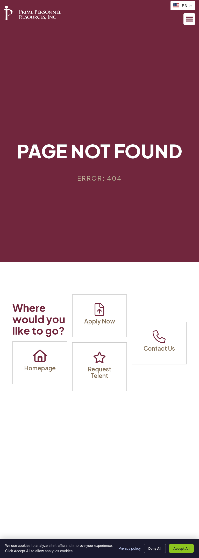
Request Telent (99, 372)
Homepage (40, 368)
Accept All (181, 548)
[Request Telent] (99, 357)
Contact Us (159, 348)
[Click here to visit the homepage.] (32, 13)
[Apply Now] (99, 309)
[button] (189, 19)
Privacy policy (127, 548)
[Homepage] (39, 356)
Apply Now (99, 321)
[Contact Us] (159, 336)
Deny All (153, 548)
